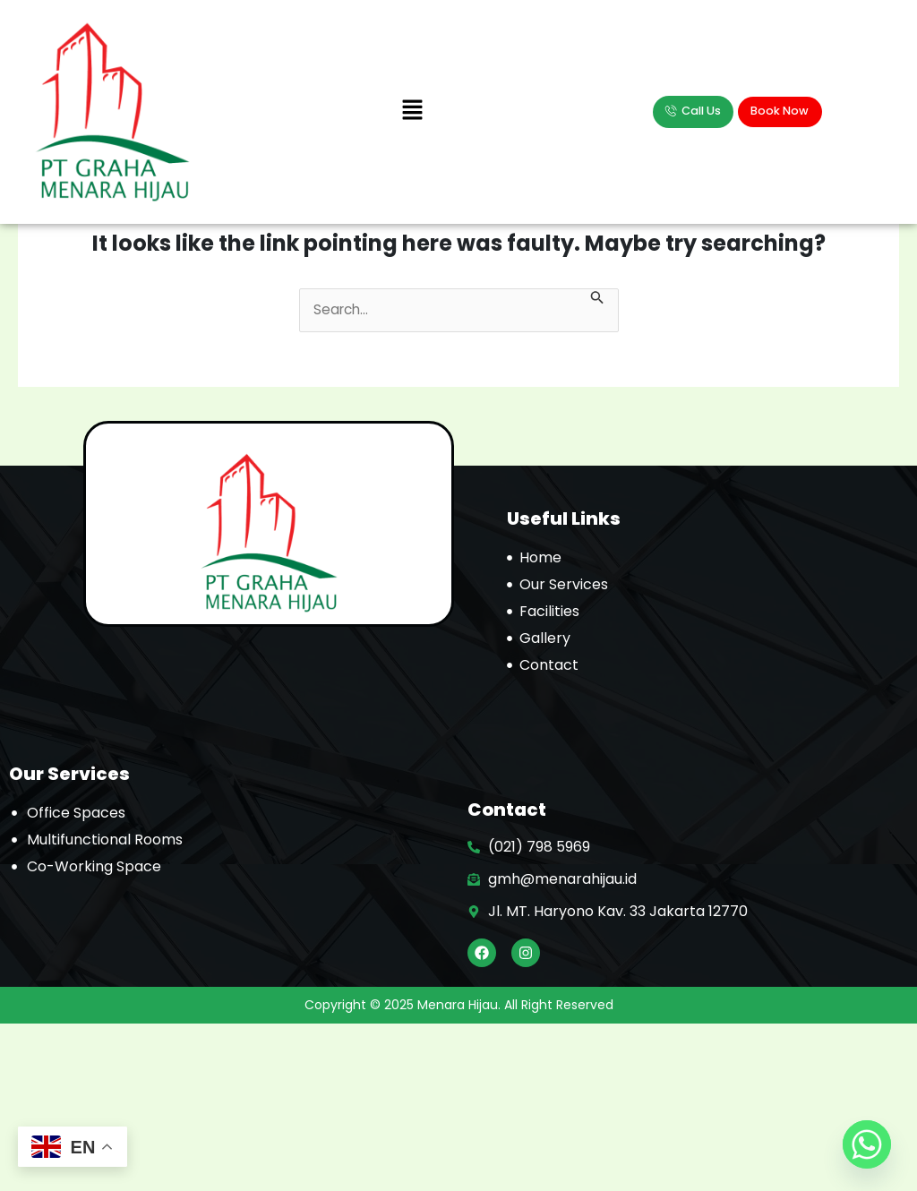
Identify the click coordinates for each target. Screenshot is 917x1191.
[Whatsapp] (867, 1144)
